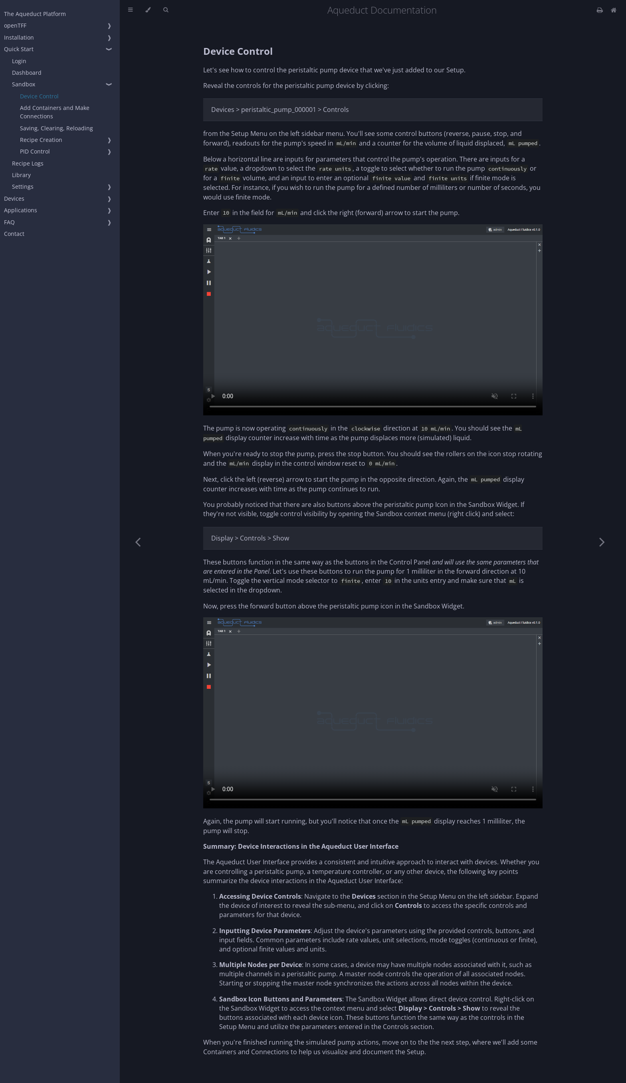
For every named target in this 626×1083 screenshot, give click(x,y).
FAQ (9, 222)
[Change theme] (148, 10)
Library (21, 175)
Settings (23, 186)
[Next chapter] (602, 541)
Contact (14, 233)
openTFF (15, 25)
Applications (20, 210)
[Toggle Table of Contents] (130, 10)
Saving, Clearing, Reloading (56, 128)
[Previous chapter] (138, 541)
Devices (14, 198)
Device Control (39, 96)
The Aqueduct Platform (35, 14)
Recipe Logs (28, 163)
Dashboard (27, 72)
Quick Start (19, 49)
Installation (19, 37)
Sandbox (23, 84)
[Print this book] (601, 10)
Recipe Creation (41, 140)
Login (19, 61)
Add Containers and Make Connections (54, 112)
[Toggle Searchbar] (165, 10)
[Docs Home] (614, 10)
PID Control (35, 151)
